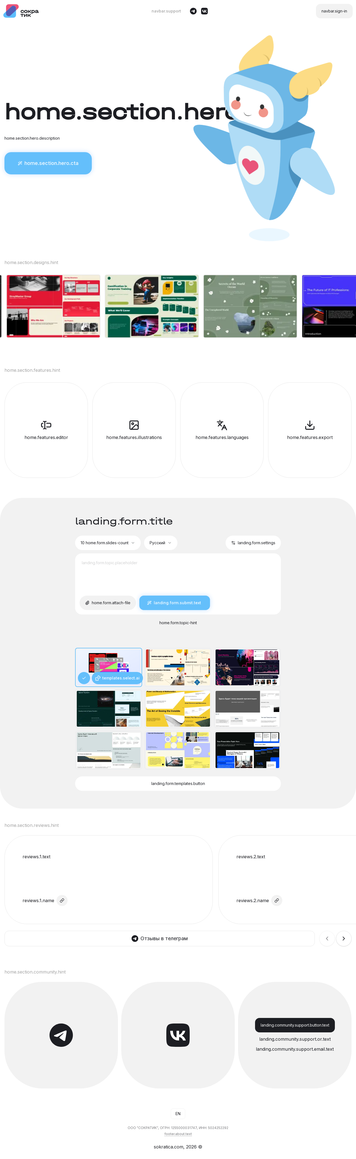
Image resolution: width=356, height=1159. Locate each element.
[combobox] (108, 543)
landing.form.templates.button (178, 783)
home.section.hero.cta (48, 163)
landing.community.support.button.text (295, 1025)
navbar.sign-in (334, 11)
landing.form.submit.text (174, 603)
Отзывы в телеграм (160, 938)
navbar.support (166, 11)
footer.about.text (178, 1134)
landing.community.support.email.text (295, 1049)
